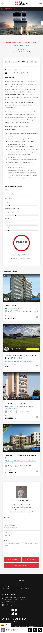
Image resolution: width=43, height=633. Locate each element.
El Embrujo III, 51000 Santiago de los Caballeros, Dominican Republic (20, 462)
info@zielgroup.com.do (12, 605)
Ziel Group (13, 300)
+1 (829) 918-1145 (11, 9)
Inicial (7, 218)
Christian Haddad (15, 298)
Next (42, 23)
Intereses (8, 198)
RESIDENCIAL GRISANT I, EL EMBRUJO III (21, 456)
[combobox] (21, 194)
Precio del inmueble (12, 208)
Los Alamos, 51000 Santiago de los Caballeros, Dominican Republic (19, 407)
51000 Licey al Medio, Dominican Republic (18, 361)
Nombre (6, 517)
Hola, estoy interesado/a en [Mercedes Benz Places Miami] (21, 548)
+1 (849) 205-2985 (24, 504)
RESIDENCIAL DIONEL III (15, 404)
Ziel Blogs (6, 588)
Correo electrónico (9, 525)
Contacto (26, 588)
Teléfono (6, 533)
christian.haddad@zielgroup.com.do (21, 512)
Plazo (7, 190)
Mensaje (6, 540)
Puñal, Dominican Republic (14, 308)
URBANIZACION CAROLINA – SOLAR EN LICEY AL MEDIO (20, 357)
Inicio (21, 40)
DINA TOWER (10, 305)
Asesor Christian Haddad (21, 501)
